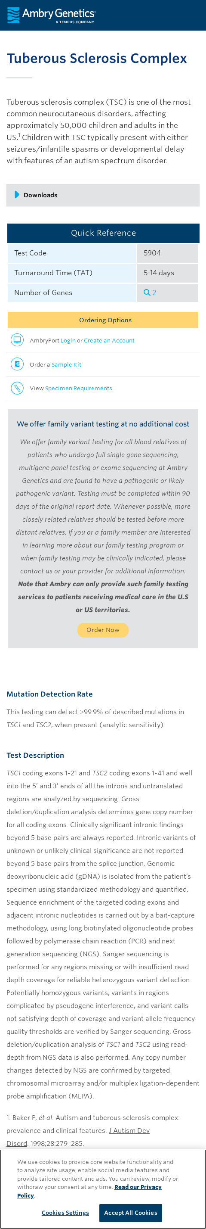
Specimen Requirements (78, 388)
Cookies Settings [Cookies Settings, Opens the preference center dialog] (65, 1213)
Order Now (103, 629)
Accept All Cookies (130, 1213)
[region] (103, 1189)
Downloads (35, 195)
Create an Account (109, 340)
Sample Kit (66, 364)
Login (68, 340)
